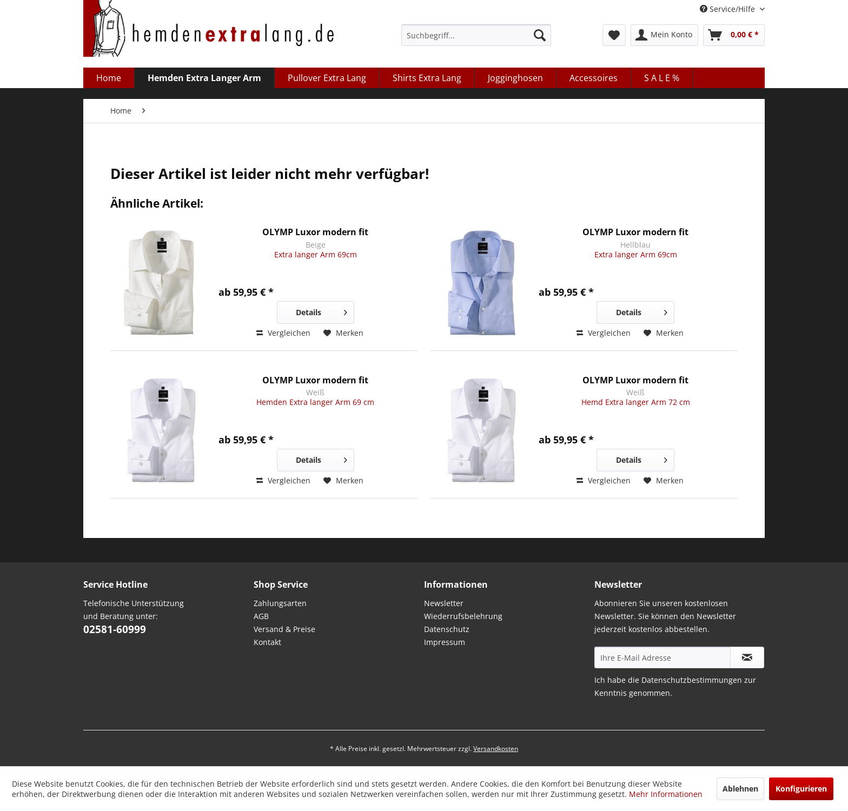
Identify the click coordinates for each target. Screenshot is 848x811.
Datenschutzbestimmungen (691, 680)
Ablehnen (740, 788)
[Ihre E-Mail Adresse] (662, 657)
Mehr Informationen (666, 794)
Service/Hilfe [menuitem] (728, 9)
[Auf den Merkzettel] (343, 333)
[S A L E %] (662, 78)
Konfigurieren (801, 788)
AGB (261, 616)
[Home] (109, 78)
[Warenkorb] (734, 35)
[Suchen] (539, 35)
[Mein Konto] (664, 35)
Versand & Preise (284, 629)
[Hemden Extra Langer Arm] (205, 78)
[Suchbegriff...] (476, 35)
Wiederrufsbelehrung (463, 616)
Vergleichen (283, 333)
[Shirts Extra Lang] (427, 78)
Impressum (444, 642)
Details (321, 310)
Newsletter (443, 603)
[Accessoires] (593, 78)
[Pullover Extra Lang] (327, 78)
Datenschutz (446, 629)
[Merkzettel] (614, 35)
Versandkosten (495, 748)
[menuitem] (476, 35)
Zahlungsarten (280, 603)
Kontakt (267, 642)
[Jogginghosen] (515, 78)
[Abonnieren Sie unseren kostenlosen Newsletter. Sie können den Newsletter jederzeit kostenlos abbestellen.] (747, 657)
